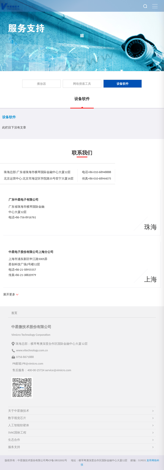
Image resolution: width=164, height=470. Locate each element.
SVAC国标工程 (17, 432)
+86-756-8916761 (25, 217)
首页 (14, 313)
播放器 (41, 84)
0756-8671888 (25, 357)
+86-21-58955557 (25, 269)
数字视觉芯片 (17, 418)
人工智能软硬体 (18, 425)
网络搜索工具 (82, 84)
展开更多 (9, 294)
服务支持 (14, 447)
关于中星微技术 (18, 411)
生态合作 (14, 440)
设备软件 (123, 84)
